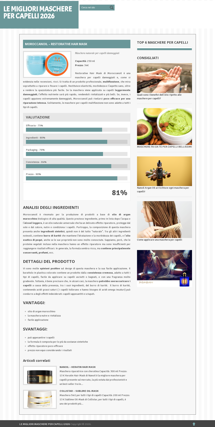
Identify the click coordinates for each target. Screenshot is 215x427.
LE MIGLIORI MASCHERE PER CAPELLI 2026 (37, 13)
